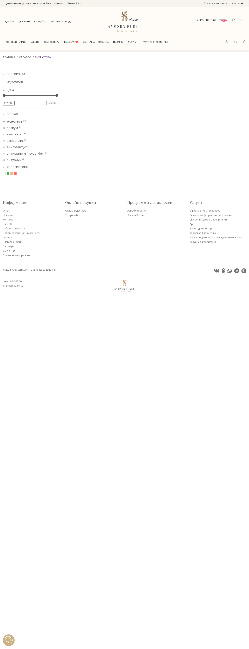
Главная (9, 57)
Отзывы (7, 588)
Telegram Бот (72, 566)
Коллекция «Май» (15, 41)
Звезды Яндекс (136, 566)
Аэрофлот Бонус (136, 561)
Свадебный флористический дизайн (211, 566)
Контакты (238, 3)
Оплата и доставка (215, 3)
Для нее (10, 21)
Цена (10, 90)
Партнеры (9, 597)
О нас (6, 561)
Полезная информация (16, 606)
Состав (12, 114)
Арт (192, 575)
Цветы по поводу (60, 21)
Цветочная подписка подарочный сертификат (34, 3)
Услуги (132, 41)
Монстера (43, 57)
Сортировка (16, 74)
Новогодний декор (201, 579)
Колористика (17, 167)
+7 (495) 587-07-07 (206, 20)
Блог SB (7, 575)
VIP (105, 142)
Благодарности (12, 593)
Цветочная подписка (96, 41)
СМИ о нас (9, 602)
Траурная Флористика (154, 41)
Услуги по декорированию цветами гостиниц (216, 588)
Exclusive (71, 41)
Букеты (35, 41)
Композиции (52, 41)
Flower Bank (75, 3)
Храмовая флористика (203, 584)
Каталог (25, 57)
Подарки (118, 41)
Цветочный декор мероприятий (208, 570)
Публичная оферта (14, 579)
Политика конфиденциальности (21, 584)
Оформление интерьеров (205, 561)
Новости (8, 566)
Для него (24, 21)
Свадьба (39, 21)
